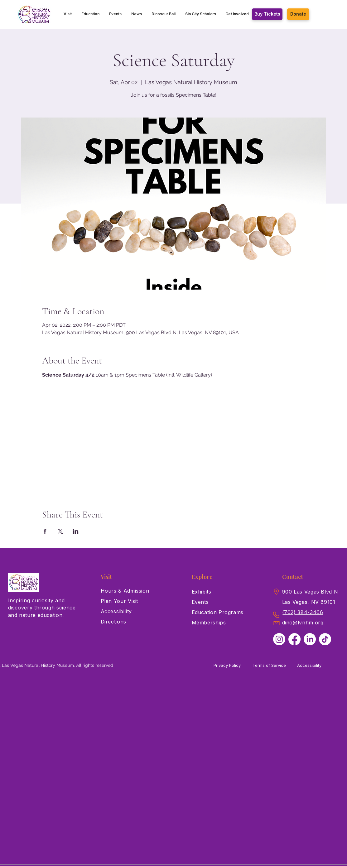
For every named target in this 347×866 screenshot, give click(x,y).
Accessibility (309, 665)
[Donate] (298, 14)
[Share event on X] (60, 531)
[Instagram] (279, 639)
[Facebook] (294, 639)
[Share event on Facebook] (45, 531)
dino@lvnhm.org (303, 622)
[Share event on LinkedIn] (76, 531)
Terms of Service (269, 665)
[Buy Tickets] (267, 14)
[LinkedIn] (310, 639)
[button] (68, 14)
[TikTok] (325, 639)
